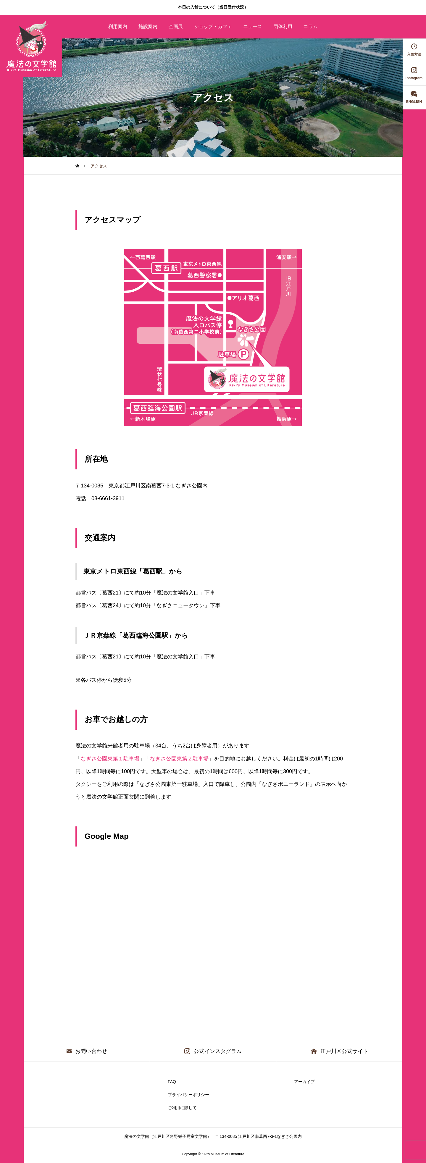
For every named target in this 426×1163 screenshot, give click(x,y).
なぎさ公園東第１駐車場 (110, 759)
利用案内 (117, 26)
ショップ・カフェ (213, 26)
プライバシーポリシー (188, 1095)
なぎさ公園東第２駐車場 (179, 759)
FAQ (172, 1082)
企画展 (176, 26)
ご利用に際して (182, 1108)
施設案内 (147, 26)
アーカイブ (304, 1082)
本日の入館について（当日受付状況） (213, 7)
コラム (311, 26)
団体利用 (282, 26)
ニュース (252, 26)
